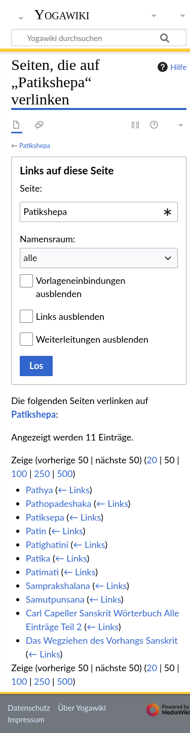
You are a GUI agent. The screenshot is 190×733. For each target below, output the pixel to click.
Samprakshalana (58, 585)
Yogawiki (62, 15)
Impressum (26, 719)
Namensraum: (47, 238)
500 (64, 473)
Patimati (42, 571)
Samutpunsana (55, 599)
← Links (74, 489)
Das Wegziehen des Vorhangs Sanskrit (102, 640)
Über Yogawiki (82, 707)
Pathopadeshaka (59, 503)
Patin (36, 530)
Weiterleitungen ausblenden (92, 339)
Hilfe (170, 67)
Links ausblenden (70, 316)
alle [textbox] (30, 257)
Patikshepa (34, 145)
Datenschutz (29, 707)
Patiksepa (45, 517)
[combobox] (99, 212)
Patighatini (47, 544)
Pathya (39, 489)
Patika (38, 558)
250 (42, 473)
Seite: (31, 188)
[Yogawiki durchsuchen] (99, 37)
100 (19, 473)
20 (151, 459)
